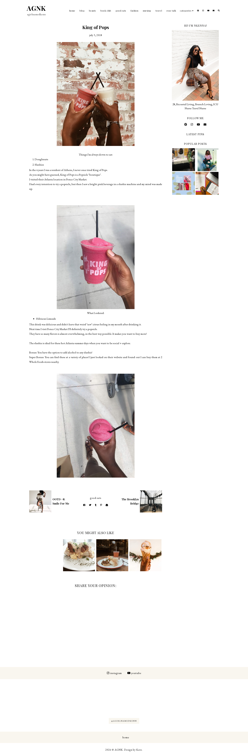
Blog (82, 10)
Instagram (114, 673)
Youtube (134, 673)
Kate (139, 749)
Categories (185, 10)
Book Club (105, 10)
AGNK (36, 8)
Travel (158, 10)
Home (72, 10)
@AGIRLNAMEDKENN (124, 721)
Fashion (134, 10)
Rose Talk (171, 10)
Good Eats (121, 10)
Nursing (147, 10)
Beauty (92, 10)
